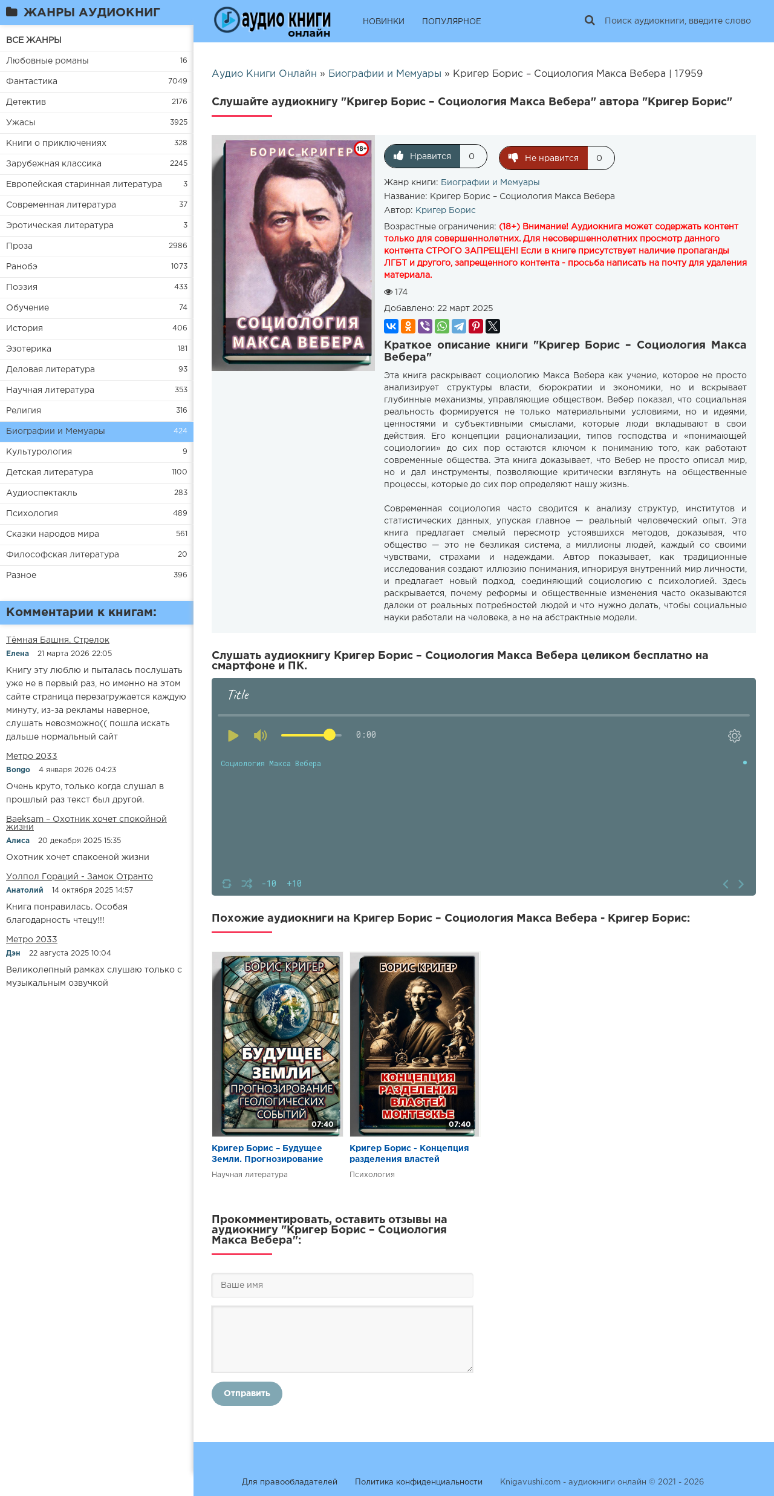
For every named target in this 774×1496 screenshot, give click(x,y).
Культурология (39, 452)
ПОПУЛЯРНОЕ (451, 22)
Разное (21, 575)
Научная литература (50, 390)
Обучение (27, 308)
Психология (32, 513)
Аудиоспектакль (41, 493)
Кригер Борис (445, 208)
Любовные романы (47, 61)
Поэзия (21, 287)
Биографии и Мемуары (55, 431)
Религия (23, 411)
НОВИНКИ (384, 22)
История (24, 328)
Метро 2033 (31, 756)
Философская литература (62, 555)
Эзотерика (28, 349)
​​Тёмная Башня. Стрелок (57, 640)
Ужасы (21, 122)
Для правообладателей (289, 1480)
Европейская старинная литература (84, 184)
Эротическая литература (60, 225)
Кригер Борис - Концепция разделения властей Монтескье (409, 1153)
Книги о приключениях (56, 143)
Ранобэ (21, 267)
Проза (19, 246)
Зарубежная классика (54, 164)
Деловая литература (50, 369)
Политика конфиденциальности (419, 1480)
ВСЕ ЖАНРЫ (34, 40)
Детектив (26, 102)
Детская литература (49, 472)
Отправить (247, 1392)
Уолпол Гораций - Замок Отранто (79, 877)
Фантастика (31, 81)
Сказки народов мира (52, 534)
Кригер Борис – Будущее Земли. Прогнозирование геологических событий (268, 1153)
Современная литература (61, 205)
